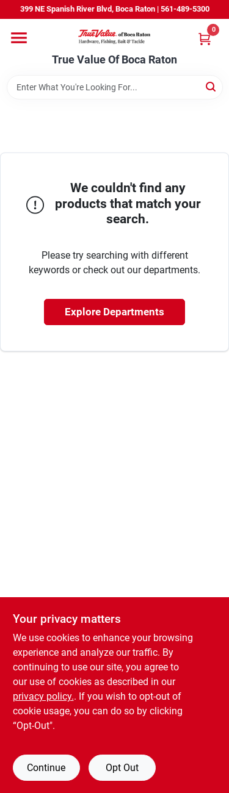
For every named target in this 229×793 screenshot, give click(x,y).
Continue (46, 767)
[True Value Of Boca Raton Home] (114, 36)
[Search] (211, 86)
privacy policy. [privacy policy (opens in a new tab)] (43, 696)
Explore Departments (114, 312)
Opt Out (122, 767)
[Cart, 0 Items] (204, 38)
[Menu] (19, 38)
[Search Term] (115, 87)
